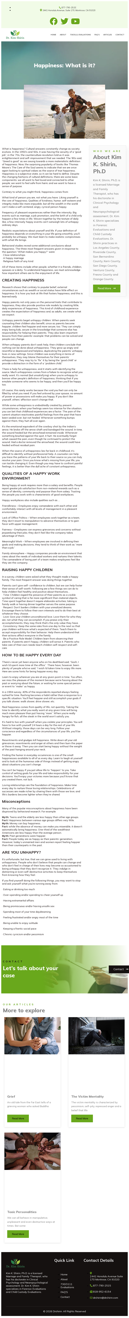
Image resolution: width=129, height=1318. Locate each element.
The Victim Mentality (87, 1096)
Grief (11, 1096)
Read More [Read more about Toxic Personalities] (18, 1234)
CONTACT (120, 35)
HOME (53, 35)
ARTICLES (107, 35)
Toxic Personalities (22, 1212)
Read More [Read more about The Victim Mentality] (82, 1118)
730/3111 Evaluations (80, 35)
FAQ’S (96, 35)
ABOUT (63, 35)
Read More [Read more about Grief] (18, 1118)
